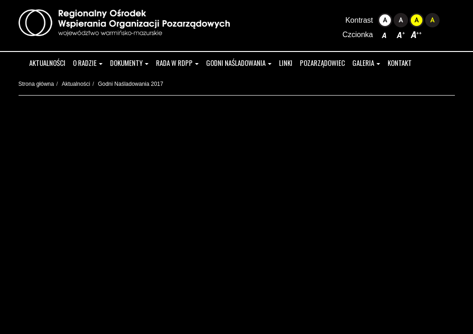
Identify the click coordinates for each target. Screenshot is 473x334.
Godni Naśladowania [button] (239, 63)
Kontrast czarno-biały (401, 20)
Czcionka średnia (401, 34)
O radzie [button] (88, 63)
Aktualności (47, 63)
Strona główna (36, 84)
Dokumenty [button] (129, 63)
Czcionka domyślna (385, 34)
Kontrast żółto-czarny (416, 20)
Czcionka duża (416, 34)
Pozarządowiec (322, 63)
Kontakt (400, 63)
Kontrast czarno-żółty (432, 20)
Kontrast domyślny (385, 20)
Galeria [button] (366, 63)
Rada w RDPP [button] (177, 63)
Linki (285, 63)
